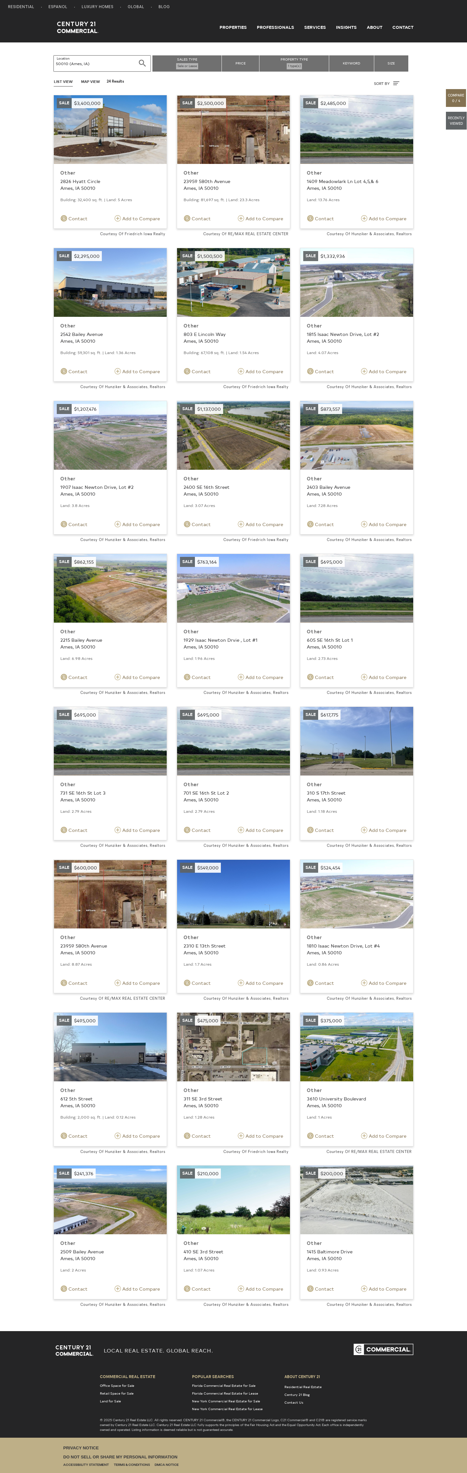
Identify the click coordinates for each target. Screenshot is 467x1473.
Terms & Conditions (132, 1465)
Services (315, 27)
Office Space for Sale (117, 1385)
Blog (164, 7)
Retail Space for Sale (117, 1393)
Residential (21, 7)
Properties (233, 27)
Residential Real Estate (303, 1387)
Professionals (275, 27)
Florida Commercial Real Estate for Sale (224, 1385)
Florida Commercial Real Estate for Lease (225, 1393)
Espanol (58, 7)
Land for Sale (110, 1401)
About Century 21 (302, 1376)
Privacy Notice (81, 1447)
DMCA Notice (167, 1465)
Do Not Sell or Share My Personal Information (120, 1457)
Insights (346, 27)
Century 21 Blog (297, 1394)
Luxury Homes (98, 7)
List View (63, 81)
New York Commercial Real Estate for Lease (227, 1409)
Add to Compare (137, 218)
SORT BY (387, 83)
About (374, 27)
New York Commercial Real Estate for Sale (226, 1401)
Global (136, 7)
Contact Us (293, 1402)
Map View (90, 81)
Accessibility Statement (86, 1465)
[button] (456, 98)
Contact (402, 27)
